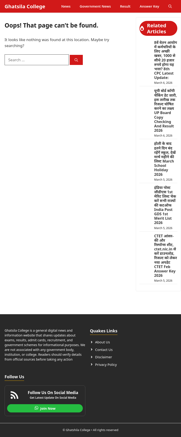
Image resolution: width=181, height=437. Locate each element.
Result (125, 6)
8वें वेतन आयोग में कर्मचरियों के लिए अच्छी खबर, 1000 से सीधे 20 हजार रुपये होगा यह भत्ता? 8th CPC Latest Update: (165, 60)
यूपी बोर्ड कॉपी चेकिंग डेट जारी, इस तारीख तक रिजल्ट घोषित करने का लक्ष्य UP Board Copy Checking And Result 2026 (165, 110)
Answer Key (149, 6)
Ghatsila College (25, 6)
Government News (95, 6)
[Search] (76, 60)
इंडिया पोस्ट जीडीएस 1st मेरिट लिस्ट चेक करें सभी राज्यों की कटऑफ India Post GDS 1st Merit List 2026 (165, 205)
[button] (170, 6)
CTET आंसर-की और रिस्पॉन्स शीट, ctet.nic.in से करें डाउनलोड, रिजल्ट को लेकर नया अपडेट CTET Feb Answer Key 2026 (165, 255)
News (65, 6)
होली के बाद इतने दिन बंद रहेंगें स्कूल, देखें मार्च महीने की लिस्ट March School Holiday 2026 (165, 159)
